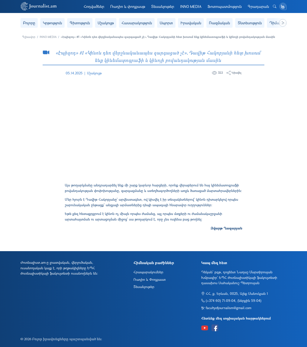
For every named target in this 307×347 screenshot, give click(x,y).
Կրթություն (52, 22)
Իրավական (191, 22)
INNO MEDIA (190, 6)
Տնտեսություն (250, 22)
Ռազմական (219, 22)
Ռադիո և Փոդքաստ (149, 279)
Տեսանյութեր (162, 6)
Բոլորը (29, 22)
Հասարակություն (137, 22)
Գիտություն (80, 22)
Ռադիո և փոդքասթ (127, 6)
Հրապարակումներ (148, 272)
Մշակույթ (106, 22)
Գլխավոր (28, 37)
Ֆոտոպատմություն (224, 6)
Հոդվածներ (94, 6)
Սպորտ (166, 22)
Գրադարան (258, 6)
